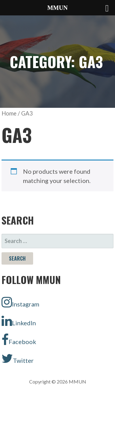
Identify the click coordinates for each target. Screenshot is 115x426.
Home (9, 113)
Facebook (19, 340)
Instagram (20, 302)
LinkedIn (19, 321)
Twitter (18, 358)
